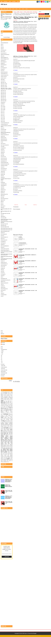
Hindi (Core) (2, 156)
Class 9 (2, 121)
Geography (2, 420)
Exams (18, 1)
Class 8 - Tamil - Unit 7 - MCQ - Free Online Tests (8, 502)
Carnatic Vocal (3, 76)
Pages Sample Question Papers (5, 229)
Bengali (2, 63)
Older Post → (35, 204)
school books (3, 265)
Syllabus (2, 281)
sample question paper (4, 248)
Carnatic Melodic (3, 73)
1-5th (27, 8)
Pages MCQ (2, 225)
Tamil (1, 284)
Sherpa (2, 269)
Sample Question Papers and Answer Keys (6, 449)
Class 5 (2, 115)
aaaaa (2, 48)
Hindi (1, 155)
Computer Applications (4, 122)
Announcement (3, 53)
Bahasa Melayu (3, 61)
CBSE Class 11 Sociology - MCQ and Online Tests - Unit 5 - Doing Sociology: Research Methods (25, 17)
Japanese (2, 171)
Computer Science (3, 124)
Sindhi (2, 271)
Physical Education (4, 237)
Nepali (2, 207)
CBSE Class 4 (3, 93)
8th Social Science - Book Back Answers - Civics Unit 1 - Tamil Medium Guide (28, 249)
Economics (20, 236)
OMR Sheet (2, 216)
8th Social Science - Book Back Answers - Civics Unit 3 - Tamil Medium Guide (28, 291)
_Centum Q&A (3, 365)
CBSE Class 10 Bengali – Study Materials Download (8, 485)
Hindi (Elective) (3, 161)
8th (17, 8)
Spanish (2, 275)
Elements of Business (4, 134)
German (2, 149)
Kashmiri (2, 174)
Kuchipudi (2, 182)
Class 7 (2, 118)
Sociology (35, 11)
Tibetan (2, 293)
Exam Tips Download (5, 419)
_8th (1, 356)
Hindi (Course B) (3, 159)
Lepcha (2, 186)
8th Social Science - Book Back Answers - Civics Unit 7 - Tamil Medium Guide (28, 267)
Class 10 (2, 106)
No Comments (20, 239)
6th (23, 8)
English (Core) (3, 137)
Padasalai (3, 342)
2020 (1, 44)
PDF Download (3, 234)
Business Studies (3, 72)
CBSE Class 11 (3, 85)
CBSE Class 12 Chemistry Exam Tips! (6, 14)
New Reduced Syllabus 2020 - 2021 (6, 208)
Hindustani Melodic (4, 162)
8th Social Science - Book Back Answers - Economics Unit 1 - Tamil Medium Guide (27, 261)
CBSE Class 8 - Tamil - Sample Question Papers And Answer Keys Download (8, 480)
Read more (23, 251)
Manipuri (2, 191)
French (2, 146)
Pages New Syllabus (4, 226)
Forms (10, 1)
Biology (2, 69)
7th (20, 8)
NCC (1, 204)
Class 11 (22, 11)
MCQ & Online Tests (4, 198)
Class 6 (7, 409)
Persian (2, 235)
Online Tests (29, 11)
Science (2, 266)
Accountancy (3, 50)
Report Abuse (4, 338)
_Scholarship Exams (4, 349)
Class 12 (2, 109)
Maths (2, 195)
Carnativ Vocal (10, 399)
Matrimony (13, 1)
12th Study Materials (4, 42)
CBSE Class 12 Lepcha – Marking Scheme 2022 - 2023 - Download (6, 89)
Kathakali (2, 177)
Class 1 (2, 105)
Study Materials (3, 278)
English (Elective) (3, 139)
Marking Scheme (3, 194)
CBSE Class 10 (3, 83)
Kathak (2, 175)
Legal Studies (3, 185)
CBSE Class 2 (3, 90)
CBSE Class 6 (3, 96)
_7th (1, 358)
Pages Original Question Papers (5, 228)
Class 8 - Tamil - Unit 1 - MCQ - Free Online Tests (8, 491)
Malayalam (2, 189)
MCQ (25, 11)
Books (2, 70)
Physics (2, 238)
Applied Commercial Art (4, 54)
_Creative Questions (4, 367)
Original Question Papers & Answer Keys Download (6, 437)
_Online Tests (3, 368)
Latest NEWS (6, 427)
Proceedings (3, 241)
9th (13, 8)
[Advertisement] (25, 338)
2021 (1, 45)
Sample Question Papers (4, 250)
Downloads (6, 1)
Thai (1, 291)
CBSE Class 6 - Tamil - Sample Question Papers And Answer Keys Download (8, 497)
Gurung (2, 153)
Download (2, 129)
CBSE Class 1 (3, 82)
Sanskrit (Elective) (3, 263)
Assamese (2, 60)
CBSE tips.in (4, 4)
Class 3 (2, 112)
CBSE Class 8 (3, 99)
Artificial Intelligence (4, 57)
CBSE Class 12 (3, 86)
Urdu (1, 296)
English (2, 136)
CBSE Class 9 (3, 100)
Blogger (8, 37)
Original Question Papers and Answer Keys (6, 439)
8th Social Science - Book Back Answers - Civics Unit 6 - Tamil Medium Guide (28, 273)
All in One (2, 51)
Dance (2, 414)
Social (2, 272)
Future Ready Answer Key (22, 242)
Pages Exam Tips (5, 440)
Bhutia (2, 66)
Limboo (2, 188)
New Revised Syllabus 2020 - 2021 (6, 211)
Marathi (2, 192)
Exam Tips (2, 143)
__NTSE (2, 352)
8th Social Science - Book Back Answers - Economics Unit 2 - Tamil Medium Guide (27, 255)
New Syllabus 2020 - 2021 (5, 213)
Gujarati (2, 152)
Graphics (2, 150)
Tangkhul (2, 285)
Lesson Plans (3, 374)
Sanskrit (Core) (3, 262)
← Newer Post (16, 204)
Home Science (3, 168)
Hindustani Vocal (3, 165)
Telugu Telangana (3, 288)
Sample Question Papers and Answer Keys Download (6, 450)
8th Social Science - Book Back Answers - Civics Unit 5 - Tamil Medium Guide (28, 279)
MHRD (2, 201)
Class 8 (2, 119)
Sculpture (2, 268)
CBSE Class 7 (3, 97)
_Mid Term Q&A (3, 371)
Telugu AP (2, 287)
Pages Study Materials (4, 231)
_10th (1, 361)
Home (1, 1)
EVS (8, 418)
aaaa (1, 47)
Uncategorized (3, 294)
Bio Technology (3, 67)
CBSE (18, 11)
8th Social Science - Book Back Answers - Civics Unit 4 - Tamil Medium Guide (28, 285)
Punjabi (2, 244)
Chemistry (2, 102)
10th (10, 8)
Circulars (2, 103)
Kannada (2, 172)
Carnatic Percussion (4, 75)
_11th (1, 362)
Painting (2, 232)
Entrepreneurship (3, 140)
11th (7, 8)
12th (4, 8)
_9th (1, 355)
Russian (2, 247)
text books (2, 290)
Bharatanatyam (3, 64)
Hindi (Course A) (3, 158)
